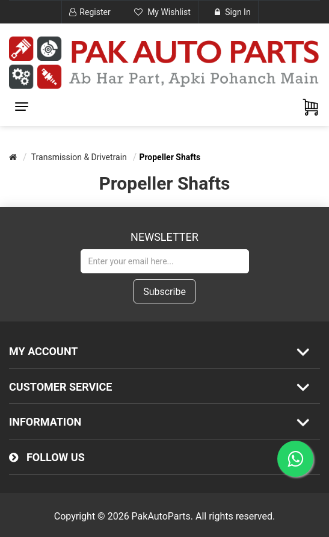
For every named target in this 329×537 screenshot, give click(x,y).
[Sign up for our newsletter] (165, 261)
